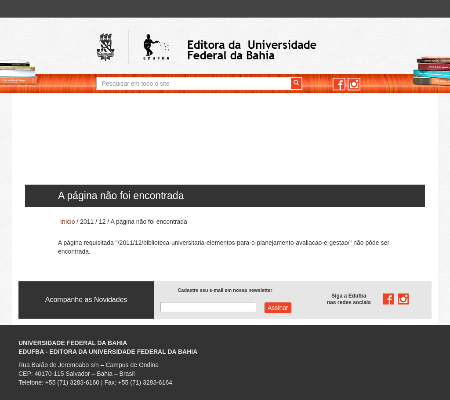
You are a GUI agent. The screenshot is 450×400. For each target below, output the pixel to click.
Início (67, 221)
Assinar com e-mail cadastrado (278, 307)
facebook (339, 84)
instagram (354, 84)
